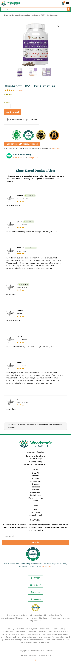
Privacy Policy (35, 459)
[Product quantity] (7, 106)
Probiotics (35, 487)
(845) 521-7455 (34, 158)
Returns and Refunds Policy (35, 464)
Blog (35, 509)
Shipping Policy (35, 462)
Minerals (35, 479)
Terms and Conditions (35, 456)
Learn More (47, 567)
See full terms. (55, 148)
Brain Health (35, 495)
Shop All (35, 473)
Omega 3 (35, 484)
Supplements (35, 481)
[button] (67, 3)
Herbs (35, 501)
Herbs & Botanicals (20, 15)
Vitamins (35, 476)
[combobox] (34, 9)
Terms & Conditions (28, 655)
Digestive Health (35, 498)
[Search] (68, 9)
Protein (35, 490)
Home (7, 15)
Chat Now (17, 158)
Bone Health (35, 492)
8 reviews (19, 90)
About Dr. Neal (35, 515)
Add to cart (12, 112)
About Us (35, 512)
